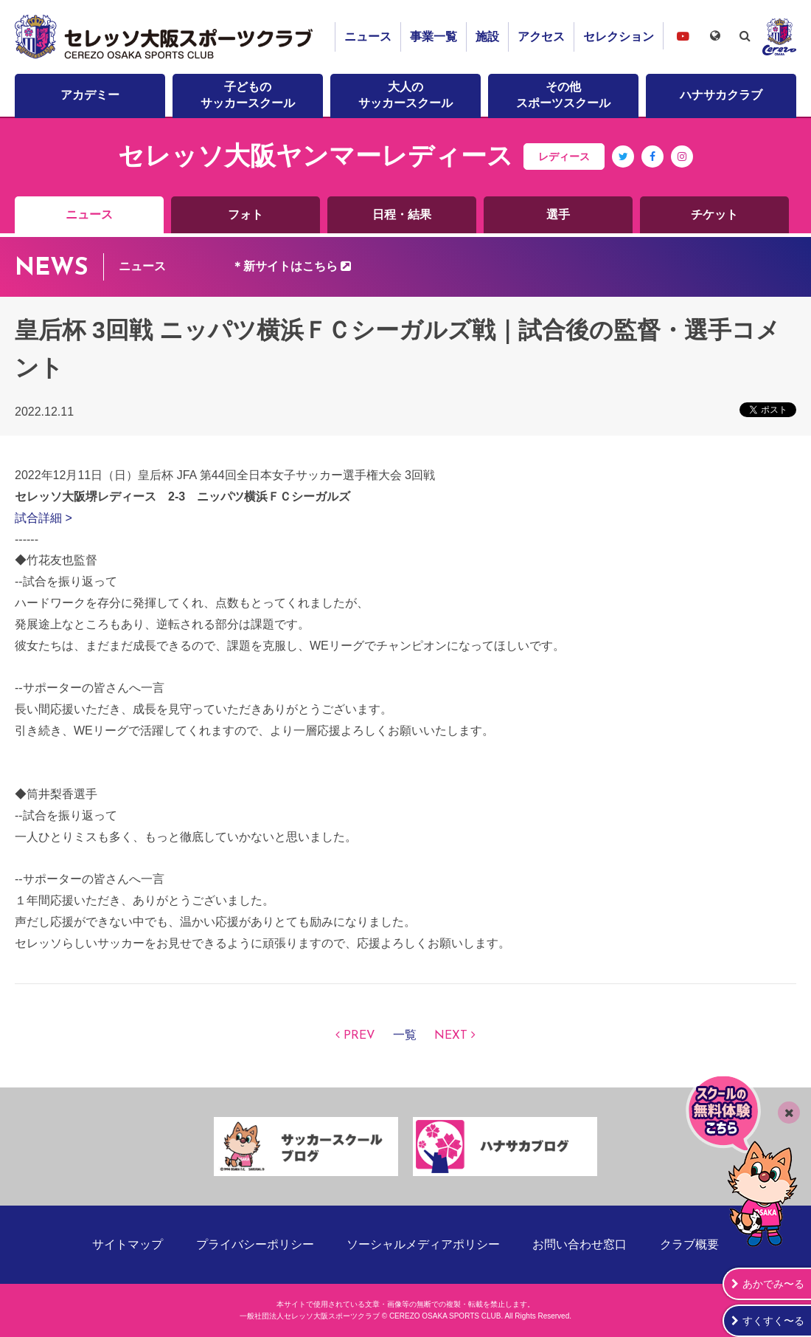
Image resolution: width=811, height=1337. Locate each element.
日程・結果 (401, 214)
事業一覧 (433, 36)
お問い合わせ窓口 (579, 1244)
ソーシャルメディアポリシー (423, 1244)
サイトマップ (127, 1244)
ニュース (367, 36)
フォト (245, 214)
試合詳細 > (43, 518)
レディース (564, 156)
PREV (359, 1036)
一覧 (405, 1036)
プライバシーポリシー (255, 1244)
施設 (487, 36)
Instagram (682, 167)
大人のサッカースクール (405, 94)
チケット (714, 214)
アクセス (541, 36)
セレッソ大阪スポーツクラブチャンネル (683, 36)
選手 (558, 214)
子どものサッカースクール (248, 94)
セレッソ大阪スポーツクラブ (166, 37)
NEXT (450, 1036)
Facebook (652, 167)
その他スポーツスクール (563, 94)
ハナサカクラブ (721, 95)
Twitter (623, 167)
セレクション (618, 36)
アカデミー (89, 95)
